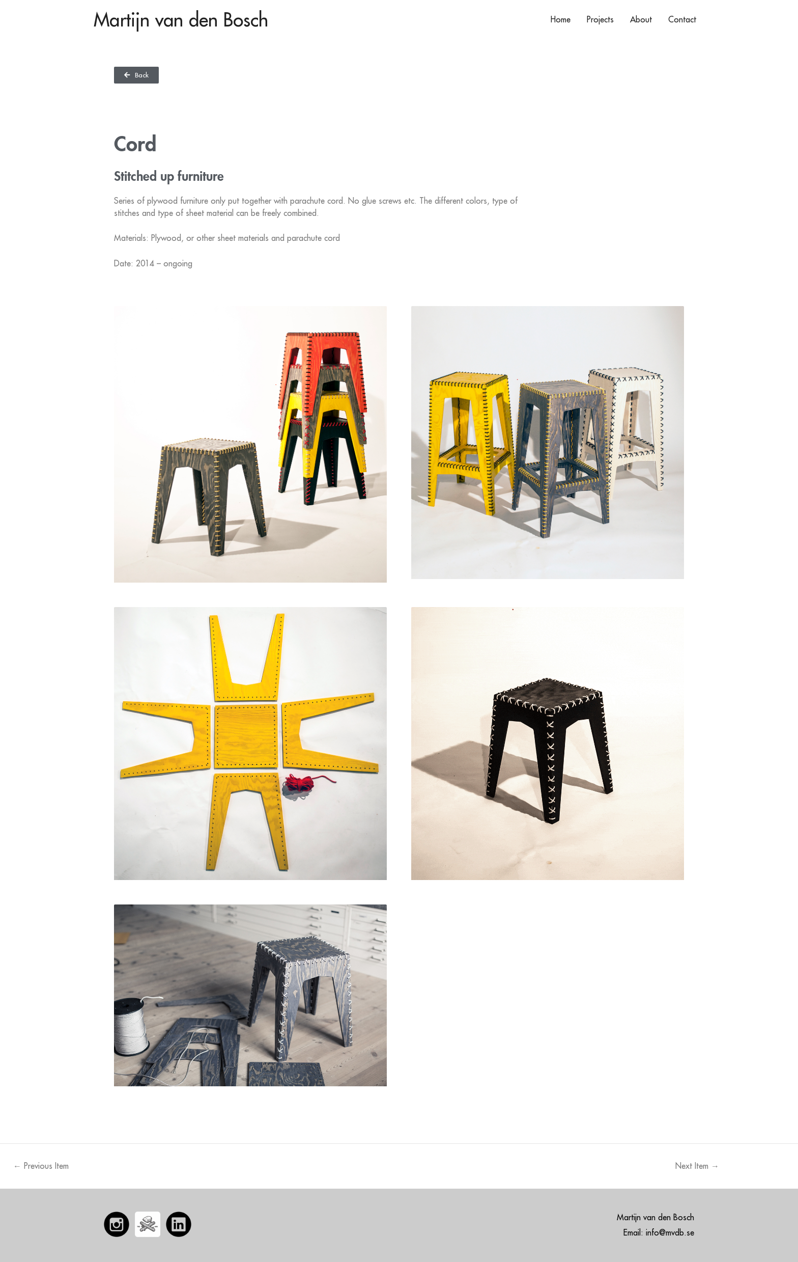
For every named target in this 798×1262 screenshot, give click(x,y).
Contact (682, 19)
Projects (600, 19)
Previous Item (41, 1166)
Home (561, 19)
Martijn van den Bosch (181, 19)
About (641, 19)
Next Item (697, 1166)
